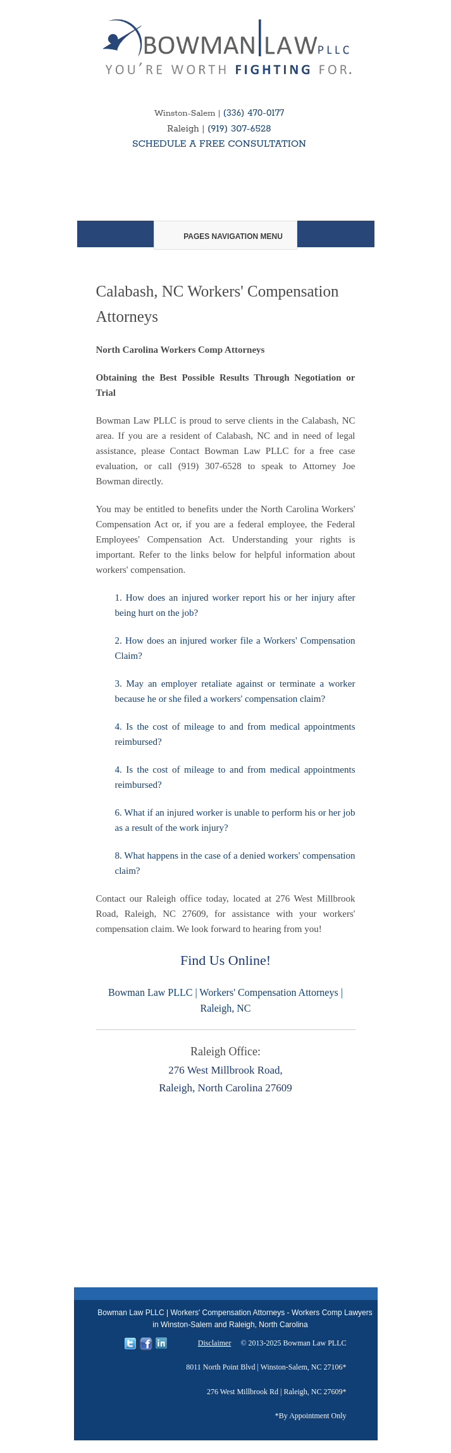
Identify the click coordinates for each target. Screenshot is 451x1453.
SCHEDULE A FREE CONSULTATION (219, 144)
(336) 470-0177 (253, 113)
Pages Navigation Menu (224, 236)
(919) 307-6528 (239, 129)
